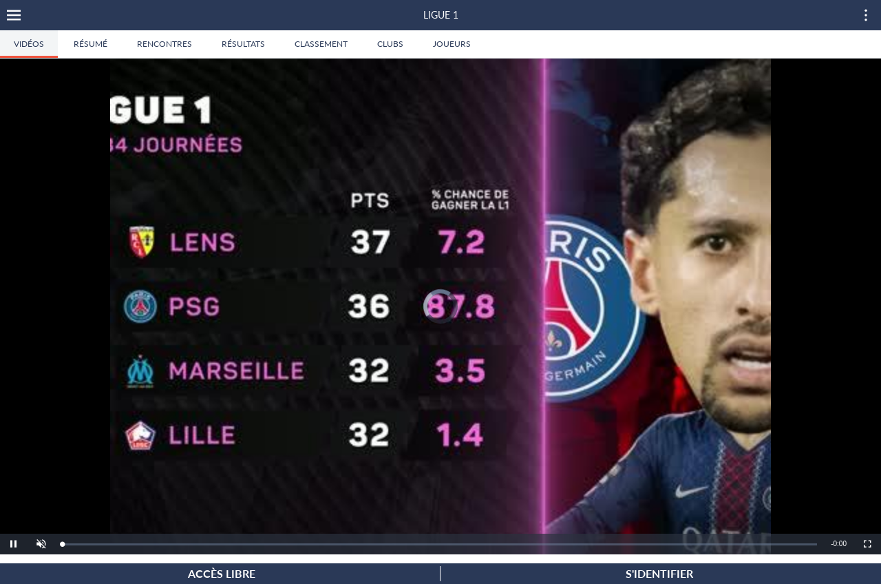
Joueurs (452, 44)
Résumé (90, 44)
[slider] (439, 544)
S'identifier (659, 573)
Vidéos (29, 44)
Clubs (390, 44)
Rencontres (164, 44)
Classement (321, 44)
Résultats (243, 44)
